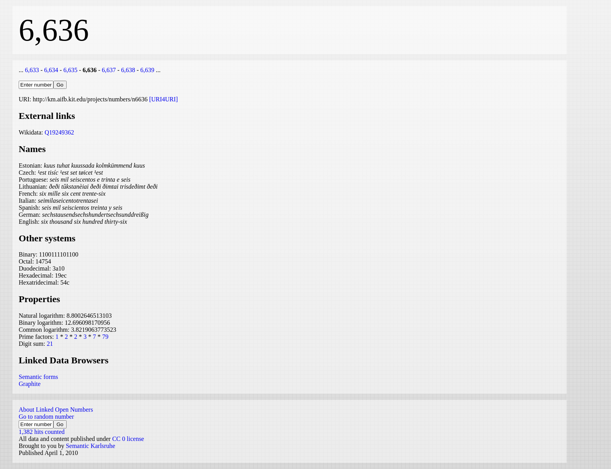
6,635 (71, 70)
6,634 (51, 70)
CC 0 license (128, 438)
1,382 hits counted (42, 431)
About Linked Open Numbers (56, 409)
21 (50, 343)
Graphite (30, 384)
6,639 (147, 70)
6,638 (128, 70)
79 (105, 336)
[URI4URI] (163, 99)
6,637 (109, 70)
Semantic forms (38, 376)
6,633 (32, 70)
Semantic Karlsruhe (90, 445)
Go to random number (46, 416)
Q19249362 (59, 132)
